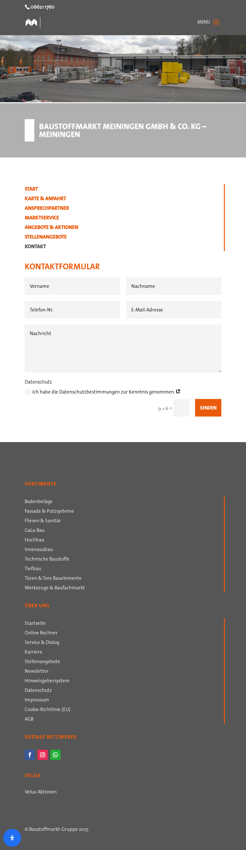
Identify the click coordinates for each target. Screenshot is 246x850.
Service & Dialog (42, 643)
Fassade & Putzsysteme (49, 512)
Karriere (33, 652)
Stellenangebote (46, 237)
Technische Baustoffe (47, 560)
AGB (29, 720)
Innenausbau (39, 550)
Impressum (37, 700)
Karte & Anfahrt (45, 199)
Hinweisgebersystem (47, 681)
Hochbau (34, 540)
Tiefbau (33, 569)
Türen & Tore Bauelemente (53, 579)
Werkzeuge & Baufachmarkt (55, 588)
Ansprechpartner (47, 209)
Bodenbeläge (39, 502)
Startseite (35, 624)
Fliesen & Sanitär (43, 521)
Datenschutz (38, 691)
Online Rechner (41, 633)
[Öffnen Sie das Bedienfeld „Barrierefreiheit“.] (12, 838)
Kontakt (35, 247)
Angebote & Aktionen (51, 228)
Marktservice (42, 218)
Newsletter (37, 672)
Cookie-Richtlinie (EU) (47, 710)
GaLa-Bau (35, 531)
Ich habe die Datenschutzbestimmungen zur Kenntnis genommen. (103, 391)
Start (31, 190)
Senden (208, 408)
